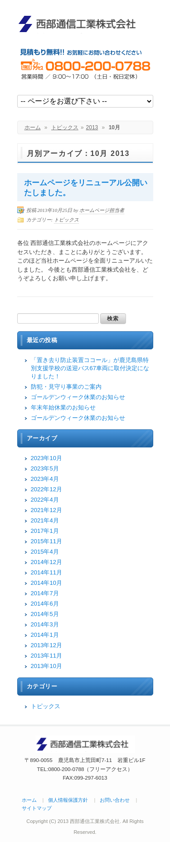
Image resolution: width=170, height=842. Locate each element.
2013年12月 (46, 645)
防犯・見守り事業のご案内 (66, 386)
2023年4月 (45, 478)
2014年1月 (45, 634)
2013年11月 (46, 655)
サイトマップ (37, 808)
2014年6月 (45, 603)
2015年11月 (46, 541)
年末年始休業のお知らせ (63, 407)
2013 (92, 127)
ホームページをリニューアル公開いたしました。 (85, 188)
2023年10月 (46, 458)
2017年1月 (45, 530)
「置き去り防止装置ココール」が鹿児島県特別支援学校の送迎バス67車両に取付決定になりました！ (90, 368)
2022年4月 (45, 499)
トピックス (64, 127)
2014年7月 (45, 593)
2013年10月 (46, 666)
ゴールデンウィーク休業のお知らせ (78, 397)
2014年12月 (46, 562)
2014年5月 (45, 614)
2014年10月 (46, 582)
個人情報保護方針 (68, 800)
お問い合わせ (115, 800)
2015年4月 (45, 551)
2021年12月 (46, 510)
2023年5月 (45, 468)
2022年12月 (46, 489)
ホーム (32, 127)
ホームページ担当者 (101, 210)
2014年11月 (46, 572)
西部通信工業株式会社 (80, 23)
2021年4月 (45, 520)
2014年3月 (45, 624)
